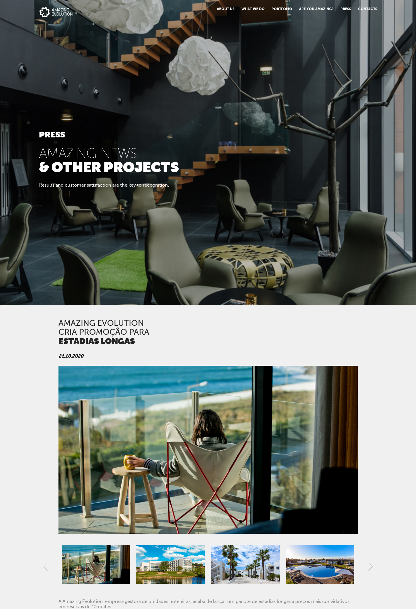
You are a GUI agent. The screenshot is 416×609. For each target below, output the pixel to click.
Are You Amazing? (316, 9)
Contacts (367, 9)
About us (225, 9)
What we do (253, 9)
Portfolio (282, 9)
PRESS (345, 9)
